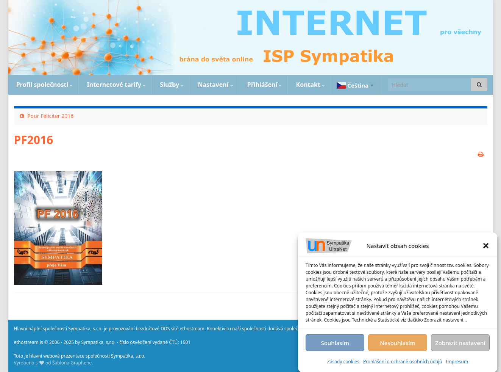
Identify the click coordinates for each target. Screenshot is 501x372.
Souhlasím (335, 344)
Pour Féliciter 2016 (50, 115)
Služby (171, 84)
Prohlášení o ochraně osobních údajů (402, 363)
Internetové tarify (115, 84)
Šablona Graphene (72, 362)
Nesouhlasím (397, 344)
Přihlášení (264, 84)
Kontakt (309, 84)
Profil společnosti (44, 84)
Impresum (457, 363)
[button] (486, 247)
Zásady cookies (343, 363)
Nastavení (214, 84)
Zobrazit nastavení (460, 344)
